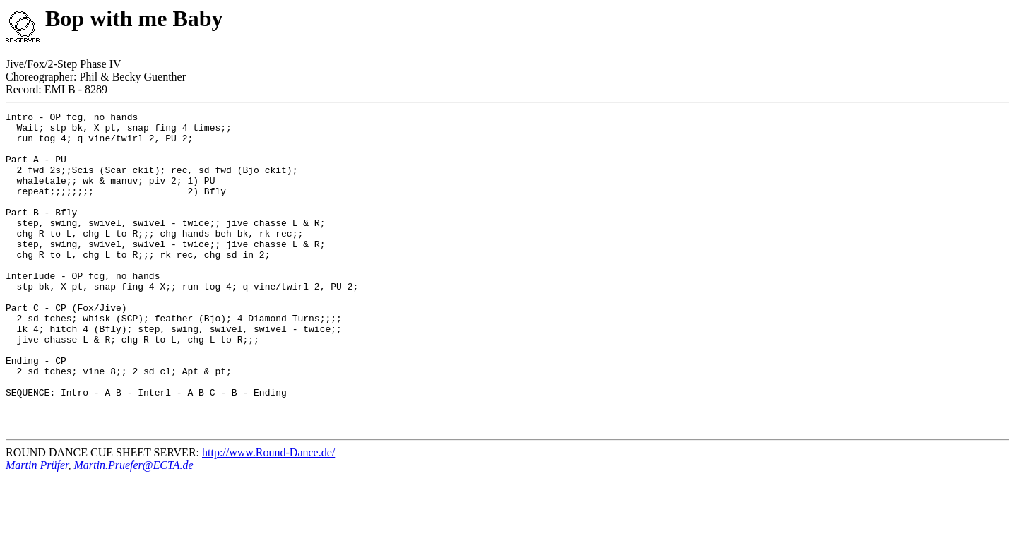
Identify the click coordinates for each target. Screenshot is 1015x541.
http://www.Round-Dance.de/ (268, 516)
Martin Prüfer (37, 529)
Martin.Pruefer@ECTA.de (133, 529)
